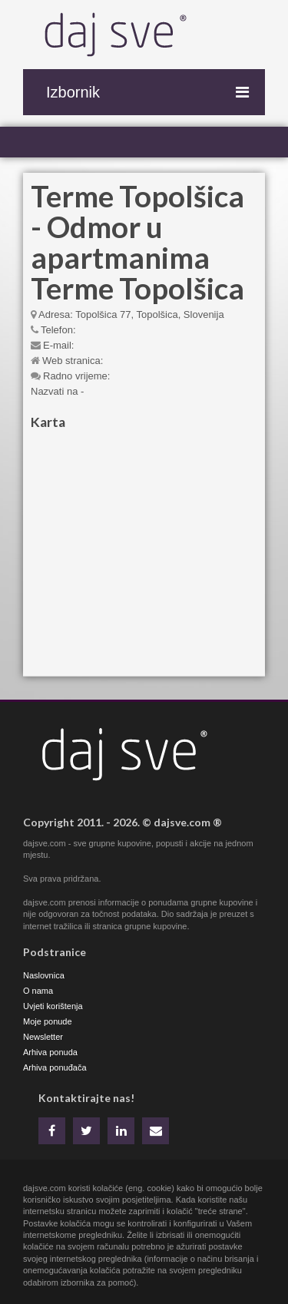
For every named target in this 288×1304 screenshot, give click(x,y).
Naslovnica (44, 975)
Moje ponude (47, 1021)
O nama (38, 990)
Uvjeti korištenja (53, 1006)
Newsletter (43, 1036)
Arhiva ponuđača (55, 1067)
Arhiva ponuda (50, 1052)
